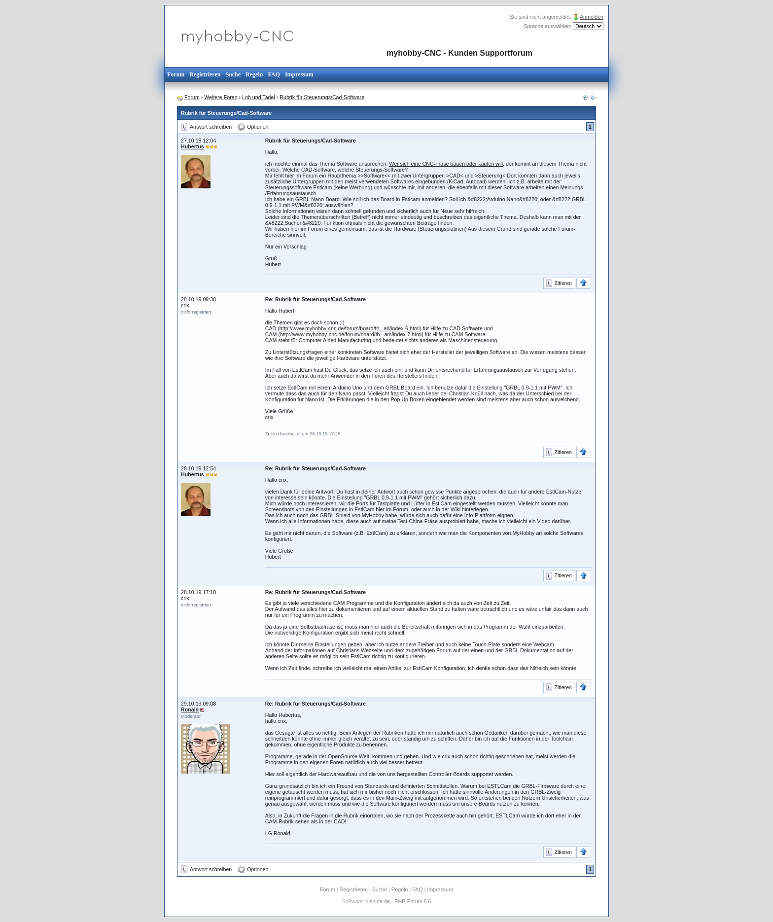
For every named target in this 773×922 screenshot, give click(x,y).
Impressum (299, 74)
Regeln (254, 74)
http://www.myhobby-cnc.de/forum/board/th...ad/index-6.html (350, 328)
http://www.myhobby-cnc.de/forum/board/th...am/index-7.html (351, 334)
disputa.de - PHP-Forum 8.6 (398, 901)
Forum (175, 74)
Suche (233, 74)
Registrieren (204, 74)
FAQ (274, 74)
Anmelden (591, 17)
